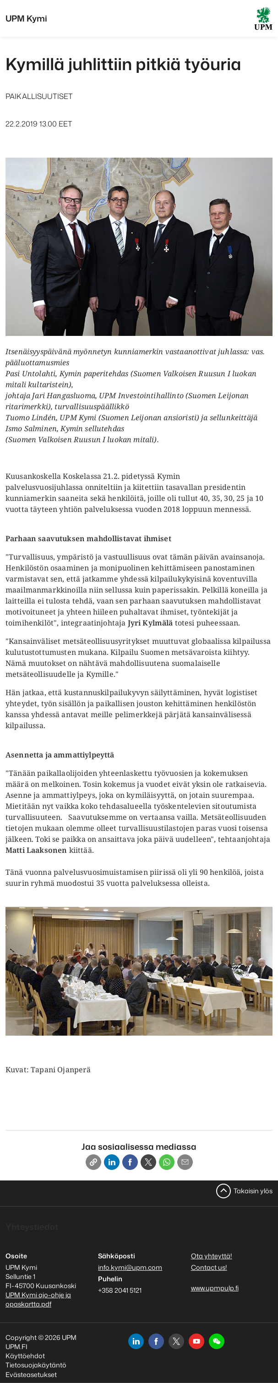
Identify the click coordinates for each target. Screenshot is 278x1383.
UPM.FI (16, 1346)
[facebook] (156, 1341)
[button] (216, 1341)
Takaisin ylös (253, 1191)
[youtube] (196, 1341)
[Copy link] (93, 1162)
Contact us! (209, 1267)
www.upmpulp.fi (215, 1288)
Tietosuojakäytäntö (35, 1365)
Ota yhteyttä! (211, 1256)
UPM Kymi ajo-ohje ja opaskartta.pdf (38, 1299)
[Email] (185, 1162)
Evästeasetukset (31, 1374)
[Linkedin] (112, 1162)
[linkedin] (136, 1341)
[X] (148, 1162)
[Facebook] (130, 1162)
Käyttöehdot (25, 1356)
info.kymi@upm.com (130, 1267)
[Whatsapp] (166, 1162)
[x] (176, 1341)
